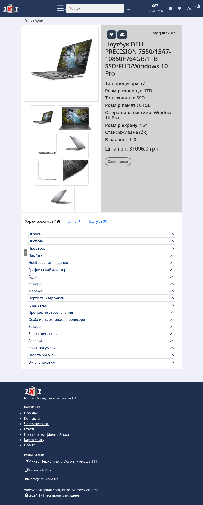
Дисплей (35, 241)
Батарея (35, 326)
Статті (29, 429)
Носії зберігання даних (48, 262)
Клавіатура (37, 305)
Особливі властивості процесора (56, 319)
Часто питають (36, 423)
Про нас (31, 413)
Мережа (35, 291)
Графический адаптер (47, 269)
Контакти (32, 418)
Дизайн (34, 234)
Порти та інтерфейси (46, 298)
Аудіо (32, 276)
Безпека (35, 340)
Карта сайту (34, 439)
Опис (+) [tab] (75, 221)
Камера (34, 283)
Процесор (36, 248)
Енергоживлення (43, 333)
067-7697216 (156, 8)
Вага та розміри (42, 355)
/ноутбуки (33, 20)
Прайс (29, 445)
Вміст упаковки (41, 362)
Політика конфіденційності (47, 434)
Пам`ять (35, 255)
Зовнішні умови (42, 347)
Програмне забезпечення (50, 312)
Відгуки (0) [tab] (98, 221)
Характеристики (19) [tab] (42, 221)
